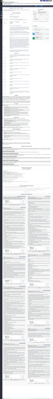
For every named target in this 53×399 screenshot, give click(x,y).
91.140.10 (47, 21)
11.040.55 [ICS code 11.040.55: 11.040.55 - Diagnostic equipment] (39, 383)
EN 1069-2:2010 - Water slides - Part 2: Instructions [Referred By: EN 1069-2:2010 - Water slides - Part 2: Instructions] (16, 78)
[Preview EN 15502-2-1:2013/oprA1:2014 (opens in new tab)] (40, 14)
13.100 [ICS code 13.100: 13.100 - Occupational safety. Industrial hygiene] (40, 342)
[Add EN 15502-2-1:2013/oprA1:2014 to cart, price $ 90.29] (46, 14)
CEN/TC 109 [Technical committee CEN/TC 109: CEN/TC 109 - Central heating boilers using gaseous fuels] (4, 6)
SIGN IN (47, 0)
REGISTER (50, 0)
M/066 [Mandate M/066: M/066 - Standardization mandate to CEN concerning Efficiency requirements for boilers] (24, 5)
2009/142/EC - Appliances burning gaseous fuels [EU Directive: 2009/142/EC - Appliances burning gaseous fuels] (16, 25)
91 (44, 21)
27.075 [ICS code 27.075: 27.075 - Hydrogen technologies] (36, 287)
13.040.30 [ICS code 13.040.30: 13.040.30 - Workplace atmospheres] (38, 342)
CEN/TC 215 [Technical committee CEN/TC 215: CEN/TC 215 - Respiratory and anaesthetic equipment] (42, 383)
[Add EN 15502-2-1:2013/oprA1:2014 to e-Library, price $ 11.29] (47, 19)
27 (39, 21)
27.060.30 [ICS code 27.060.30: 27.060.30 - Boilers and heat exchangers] (6, 5)
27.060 (40, 21)
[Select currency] (41, 0)
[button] (36, 5)
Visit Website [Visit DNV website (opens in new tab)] (47, 29)
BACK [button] (3, 5)
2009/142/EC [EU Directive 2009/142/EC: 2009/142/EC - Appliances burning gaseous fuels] (12, 5)
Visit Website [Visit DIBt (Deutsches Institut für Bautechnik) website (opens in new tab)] (47, 38)
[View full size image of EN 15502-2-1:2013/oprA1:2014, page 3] (35, 14)
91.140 (45, 21)
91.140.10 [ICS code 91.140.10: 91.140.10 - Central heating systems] (9, 5)
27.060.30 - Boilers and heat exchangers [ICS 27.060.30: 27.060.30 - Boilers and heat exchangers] (14, 16)
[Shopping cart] (44, 0)
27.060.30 (43, 21)
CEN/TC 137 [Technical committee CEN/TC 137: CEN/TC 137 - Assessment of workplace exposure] (43, 342)
